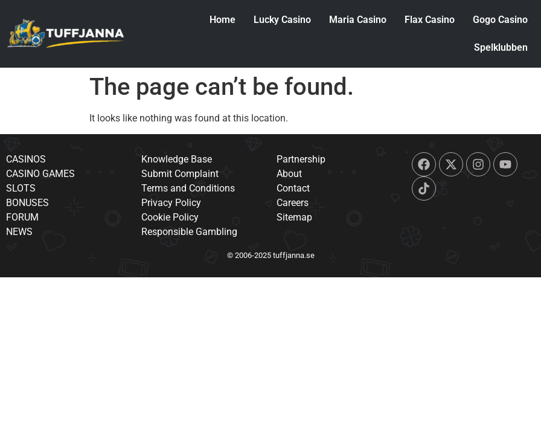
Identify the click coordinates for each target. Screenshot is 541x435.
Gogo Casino (498, 19)
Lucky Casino (280, 19)
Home (221, 19)
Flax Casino (428, 19)
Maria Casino (356, 19)
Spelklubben (499, 47)
